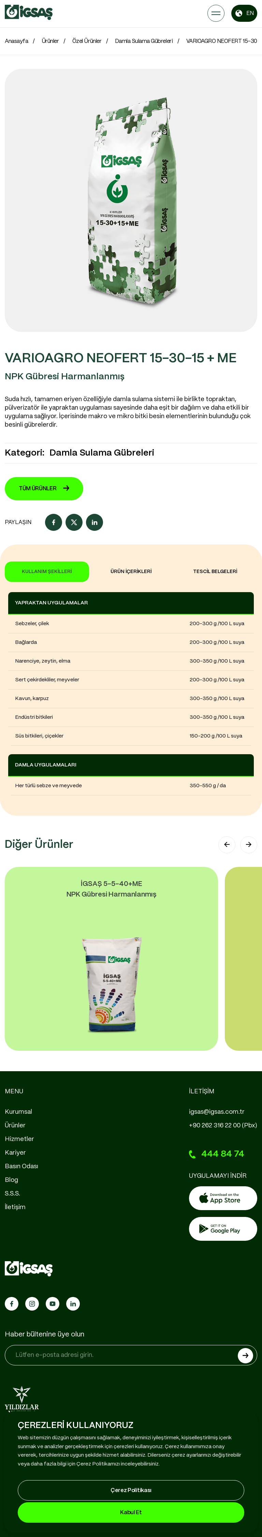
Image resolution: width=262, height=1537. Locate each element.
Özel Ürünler (86, 41)
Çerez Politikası (131, 1490)
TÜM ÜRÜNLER (44, 488)
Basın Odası (21, 1166)
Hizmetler (19, 1139)
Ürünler (50, 41)
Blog (11, 1180)
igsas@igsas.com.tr (217, 1112)
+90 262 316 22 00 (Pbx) (223, 1126)
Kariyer (15, 1153)
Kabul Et (131, 1512)
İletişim (15, 1207)
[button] (226, 844)
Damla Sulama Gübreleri (144, 41)
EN (244, 13)
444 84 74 (216, 1154)
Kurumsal (18, 1112)
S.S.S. (12, 1194)
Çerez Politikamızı (98, 1464)
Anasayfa (16, 41)
